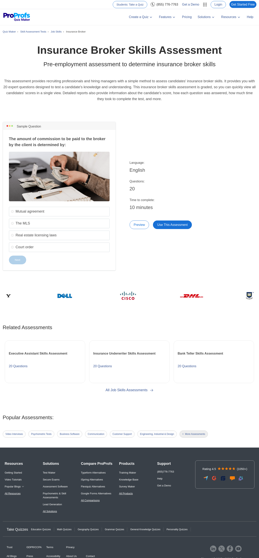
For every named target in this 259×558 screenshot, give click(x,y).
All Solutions (50, 511)
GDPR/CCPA (34, 547)
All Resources (13, 493)
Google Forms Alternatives (96, 493)
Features (165, 17)
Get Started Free (243, 4)
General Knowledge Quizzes (145, 529)
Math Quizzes (64, 529)
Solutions (204, 17)
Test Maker (49, 472)
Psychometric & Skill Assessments (54, 495)
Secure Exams (51, 479)
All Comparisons (90, 500)
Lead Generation (52, 504)
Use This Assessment (172, 224)
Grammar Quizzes (114, 529)
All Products (126, 493)
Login (218, 4)
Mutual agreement (30, 211)
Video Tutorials (13, 479)
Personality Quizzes (176, 529)
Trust (9, 547)
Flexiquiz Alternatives (93, 486)
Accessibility (53, 556)
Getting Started (13, 472)
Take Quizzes (17, 529)
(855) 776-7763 (167, 4)
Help (250, 17)
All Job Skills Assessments (129, 390)
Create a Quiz (139, 17)
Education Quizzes (41, 529)
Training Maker (127, 472)
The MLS (23, 223)
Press (30, 556)
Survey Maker (127, 486)
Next (17, 259)
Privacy (70, 547)
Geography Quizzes (88, 529)
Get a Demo (190, 4)
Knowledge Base (129, 479)
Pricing (187, 17)
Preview (139, 224)
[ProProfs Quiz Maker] (17, 17)
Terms (49, 547)
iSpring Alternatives (92, 479)
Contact (90, 556)
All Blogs (12, 556)
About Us (71, 556)
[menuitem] (130, 4)
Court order (25, 247)
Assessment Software (55, 486)
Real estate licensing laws (36, 235)
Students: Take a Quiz (130, 4)
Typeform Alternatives (93, 472)
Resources (228, 17)
